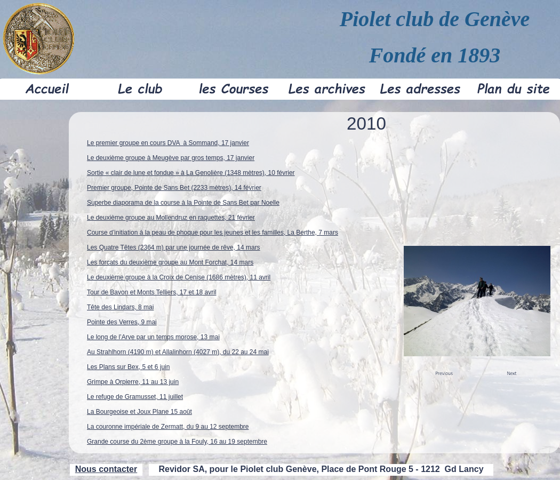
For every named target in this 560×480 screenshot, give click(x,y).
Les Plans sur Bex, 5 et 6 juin (128, 367)
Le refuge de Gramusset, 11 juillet (135, 397)
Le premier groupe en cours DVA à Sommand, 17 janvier (168, 143)
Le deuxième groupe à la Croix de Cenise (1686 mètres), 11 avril (178, 277)
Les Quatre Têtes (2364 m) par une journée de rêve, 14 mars (173, 247)
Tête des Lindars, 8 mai (120, 307)
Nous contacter (106, 469)
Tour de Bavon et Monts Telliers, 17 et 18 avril (152, 292)
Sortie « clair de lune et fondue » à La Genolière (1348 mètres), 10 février (191, 173)
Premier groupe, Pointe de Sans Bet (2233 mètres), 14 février (174, 187)
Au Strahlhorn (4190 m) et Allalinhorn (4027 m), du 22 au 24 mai (178, 352)
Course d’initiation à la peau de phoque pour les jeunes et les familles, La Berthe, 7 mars (212, 232)
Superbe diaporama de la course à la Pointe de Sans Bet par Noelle (183, 202)
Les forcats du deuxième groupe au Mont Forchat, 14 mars (170, 262)
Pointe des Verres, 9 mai (122, 322)
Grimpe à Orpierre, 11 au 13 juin (133, 382)
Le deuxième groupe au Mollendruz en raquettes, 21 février (171, 217)
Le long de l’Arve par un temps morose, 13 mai (153, 337)
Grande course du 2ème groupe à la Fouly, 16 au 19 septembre (177, 441)
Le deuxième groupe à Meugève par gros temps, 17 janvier (170, 158)
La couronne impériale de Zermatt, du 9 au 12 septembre (168, 426)
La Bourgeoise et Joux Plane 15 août (139, 411)
